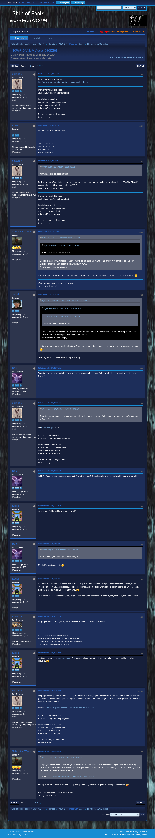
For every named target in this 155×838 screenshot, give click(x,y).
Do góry (14, 802)
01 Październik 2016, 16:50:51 (49, 368)
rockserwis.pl (47, 427)
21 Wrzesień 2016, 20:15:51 (48, 74)
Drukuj (140, 66)
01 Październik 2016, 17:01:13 (49, 471)
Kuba (15, 125)
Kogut (15, 505)
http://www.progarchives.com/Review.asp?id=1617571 (69, 708)
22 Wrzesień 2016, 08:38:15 (48, 161)
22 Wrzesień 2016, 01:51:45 (48, 125)
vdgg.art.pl (103, 31)
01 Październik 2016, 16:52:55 (49, 403)
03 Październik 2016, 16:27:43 (49, 653)
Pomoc (121, 832)
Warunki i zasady (132, 832)
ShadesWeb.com (28, 835)
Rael (14, 368)
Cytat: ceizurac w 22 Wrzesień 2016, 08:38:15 (61, 238)
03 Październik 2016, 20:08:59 (49, 690)
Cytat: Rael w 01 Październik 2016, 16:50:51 (60, 409)
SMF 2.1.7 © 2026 (14, 832)
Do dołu (14, 66)
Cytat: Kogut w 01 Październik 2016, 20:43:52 (61, 550)
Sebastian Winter (22, 231)
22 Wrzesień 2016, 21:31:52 (48, 294)
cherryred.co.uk (64, 658)
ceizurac (17, 73)
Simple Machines (28, 832)
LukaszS (17, 616)
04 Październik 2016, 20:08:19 (49, 751)
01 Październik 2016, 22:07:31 (49, 579)
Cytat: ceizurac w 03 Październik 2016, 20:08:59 (62, 757)
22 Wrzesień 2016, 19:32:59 (48, 231)
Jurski (15, 294)
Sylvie (81, 44)
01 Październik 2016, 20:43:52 (49, 506)
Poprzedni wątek (118, 57)
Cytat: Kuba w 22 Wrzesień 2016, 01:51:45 (60, 167)
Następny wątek (136, 57)
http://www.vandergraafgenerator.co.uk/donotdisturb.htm (63, 82)
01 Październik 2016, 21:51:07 (49, 544)
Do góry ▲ (143, 832)
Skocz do (105, 815)
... (33, 66)
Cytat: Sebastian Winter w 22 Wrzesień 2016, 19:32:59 (64, 301)
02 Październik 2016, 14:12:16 (49, 616)
